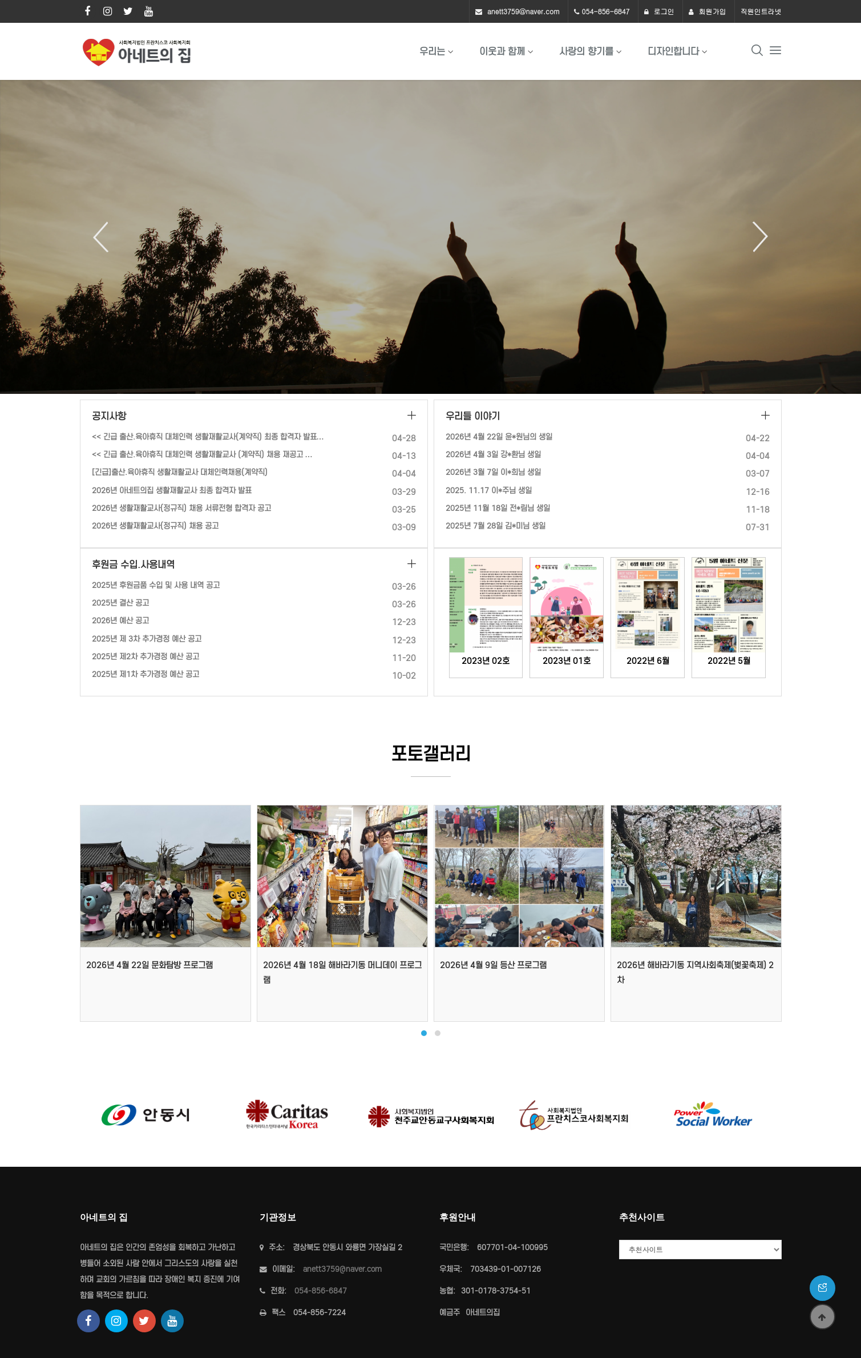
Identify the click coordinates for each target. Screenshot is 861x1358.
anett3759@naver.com (523, 11)
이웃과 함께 (502, 51)
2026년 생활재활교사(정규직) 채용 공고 (155, 526)
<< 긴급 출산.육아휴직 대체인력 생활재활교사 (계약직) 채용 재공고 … (202, 455)
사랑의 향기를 (586, 51)
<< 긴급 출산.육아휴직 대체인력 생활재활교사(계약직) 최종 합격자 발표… (208, 437)
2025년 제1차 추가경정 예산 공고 (145, 674)
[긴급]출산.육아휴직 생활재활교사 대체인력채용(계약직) (180, 472)
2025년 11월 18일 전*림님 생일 (498, 508)
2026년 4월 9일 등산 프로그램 (493, 965)
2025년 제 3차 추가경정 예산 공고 (146, 639)
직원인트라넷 (761, 11)
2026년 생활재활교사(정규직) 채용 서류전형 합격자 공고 (181, 508)
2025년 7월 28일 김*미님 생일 (495, 526)
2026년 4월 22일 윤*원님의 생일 (499, 437)
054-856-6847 (606, 11)
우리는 (432, 51)
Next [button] (756, 237)
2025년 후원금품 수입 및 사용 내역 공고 (156, 585)
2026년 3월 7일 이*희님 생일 (493, 472)
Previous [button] (105, 237)
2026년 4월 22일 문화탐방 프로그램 (149, 965)
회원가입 (707, 11)
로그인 (659, 11)
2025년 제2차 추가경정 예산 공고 (145, 657)
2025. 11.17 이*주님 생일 (489, 490)
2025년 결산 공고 (120, 603)
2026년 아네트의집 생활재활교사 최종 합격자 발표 (172, 490)
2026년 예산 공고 (120, 621)
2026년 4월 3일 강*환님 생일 (493, 455)
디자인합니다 (673, 51)
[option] (430, 237)
